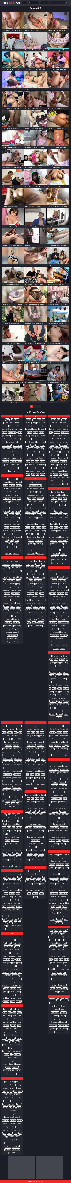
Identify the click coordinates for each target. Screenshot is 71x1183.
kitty (9, 850)
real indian (40, 837)
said (34, 877)
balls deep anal (16, 593)
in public (52, 711)
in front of (65, 695)
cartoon (42, 461)
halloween (59, 590)
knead (14, 850)
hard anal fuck (52, 622)
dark (44, 508)
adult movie (8, 521)
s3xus (31, 871)
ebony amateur (38, 580)
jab (4, 726)
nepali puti (5, 1048)
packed (41, 726)
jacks (14, 726)
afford (11, 540)
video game (54, 912)
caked (39, 419)
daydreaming (30, 524)
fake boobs (52, 442)
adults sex (5, 530)
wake (64, 933)
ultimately (53, 779)
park (32, 774)
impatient (51, 675)
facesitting (65, 429)
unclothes (54, 801)
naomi (20, 1015)
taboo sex (52, 732)
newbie (20, 1073)
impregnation (55, 682)
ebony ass (31, 583)
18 (11, 419)
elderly (40, 612)
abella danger (12, 479)
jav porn (20, 800)
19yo (10, 471)
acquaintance (7, 498)
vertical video (65, 883)
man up (19, 998)
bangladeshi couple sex (12, 632)
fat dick (64, 481)
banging (6, 609)
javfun (12, 803)
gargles (53, 521)
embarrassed (39, 625)
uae (53, 763)
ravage (35, 808)
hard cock (55, 629)
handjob (62, 600)
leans (3, 929)
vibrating (58, 906)
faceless (58, 429)
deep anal (40, 537)
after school (8, 553)
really (34, 856)
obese (17, 1081)
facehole (52, 429)
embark (34, 622)
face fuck (64, 419)
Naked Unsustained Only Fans (11, 108)
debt (27, 530)
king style (13, 830)
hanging (60, 609)
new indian (18, 1064)
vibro (52, 909)
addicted (6, 508)
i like (51, 659)
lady (9, 877)
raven (33, 811)
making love (6, 972)
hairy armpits (62, 580)
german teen (54, 543)
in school (65, 711)
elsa (29, 622)
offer (15, 1091)
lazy (16, 919)
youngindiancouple (63, 1025)
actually (7, 505)
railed (38, 795)
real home (38, 834)
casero (43, 471)
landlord (18, 887)
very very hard (63, 900)
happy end (57, 616)
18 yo (6, 464)
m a (5, 936)
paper (35, 768)
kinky (4, 834)
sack (42, 871)
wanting (66, 946)
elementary (29, 619)
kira (16, 834)
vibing (52, 906)
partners (28, 784)
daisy (34, 498)
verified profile (63, 880)
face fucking (55, 422)
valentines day (59, 864)
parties (35, 781)
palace (35, 755)
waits (59, 933)
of (7, 1091)
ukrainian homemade (63, 772)
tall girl (52, 748)
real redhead (40, 847)
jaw (17, 803)
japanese (16, 745)
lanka (11, 890)
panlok (37, 761)
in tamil (66, 714)
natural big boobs (7, 1022)
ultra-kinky (62, 782)
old (14, 1107)
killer (9, 824)
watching (59, 962)
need (6, 1041)
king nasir (6, 830)
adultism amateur (15, 527)
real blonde (38, 821)
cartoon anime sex (30, 464)
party (38, 784)
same (43, 880)
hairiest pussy (53, 577)
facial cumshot (65, 432)
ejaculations (36, 609)
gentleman (53, 530)
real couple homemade (39, 827)
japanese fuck (17, 758)
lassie (15, 896)
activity (11, 501)
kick (20, 821)
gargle (66, 517)
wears (67, 969)
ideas (64, 666)
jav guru (14, 800)
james (4, 732)
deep (34, 537)
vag (52, 858)
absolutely (12, 485)
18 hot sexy (5, 429)
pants (29, 764)
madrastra (6, 953)
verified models (54, 880)
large (6, 893)
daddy (38, 492)
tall (68, 745)
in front (59, 695)
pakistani (41, 742)
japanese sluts (7, 787)
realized (42, 853)
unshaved (62, 843)
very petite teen (63, 893)
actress (17, 501)
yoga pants (56, 1009)
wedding (59, 988)
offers (6, 1094)
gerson (61, 543)
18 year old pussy (7, 448)
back (20, 570)
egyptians (28, 606)
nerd (4, 1051)
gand (52, 501)
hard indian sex (59, 638)
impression (52, 685)
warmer (59, 953)
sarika (41, 893)
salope (32, 880)
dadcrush (42, 488)
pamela (27, 761)
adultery (7, 527)
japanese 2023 (17, 748)
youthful (53, 1028)
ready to (29, 817)
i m (67, 659)
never (15, 1057)
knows (10, 859)
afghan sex (9, 543)
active (6, 501)
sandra (43, 883)
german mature (65, 537)
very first (58, 887)
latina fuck (18, 906)
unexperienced (64, 827)
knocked (5, 856)
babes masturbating (16, 564)
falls (57, 445)
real (34, 817)
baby (12, 567)
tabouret (59, 732)
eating (41, 574)
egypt (27, 600)
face (59, 419)
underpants (55, 811)
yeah (67, 999)
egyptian (33, 600)
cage (34, 419)
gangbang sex (54, 508)
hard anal (63, 619)
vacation (67, 854)
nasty (9, 1019)
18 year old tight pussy (12, 451)
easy (30, 570)
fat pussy (60, 484)
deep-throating (31, 553)
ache (16, 495)
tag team (65, 732)
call (43, 419)
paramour (41, 768)
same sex (36, 883)
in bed (59, 688)
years (55, 1002)
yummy (65, 1028)
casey (28, 474)
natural (20, 1019)
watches (53, 962)
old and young (12, 1110)
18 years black (5, 458)
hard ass (54, 625)
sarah (43, 890)
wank (66, 940)
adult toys (16, 521)
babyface (18, 567)
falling (52, 445)
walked (67, 936)
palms (38, 758)
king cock (19, 827)
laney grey (5, 890)
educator (41, 596)
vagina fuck (63, 858)
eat (34, 570)
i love (56, 659)
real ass (32, 821)
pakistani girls (29, 748)
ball (18, 583)
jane (20, 732)
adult (18, 517)
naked (19, 1012)
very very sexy (61, 903)
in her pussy (53, 701)
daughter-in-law (33, 521)
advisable (18, 537)
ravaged (41, 808)
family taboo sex (63, 458)
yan (58, 999)
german (65, 530)
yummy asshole (59, 1032)
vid (61, 909)
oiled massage (11, 1104)
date (29, 517)
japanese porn (6, 781)
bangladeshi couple (12, 629)
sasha (35, 896)
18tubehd (12, 464)
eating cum (29, 577)
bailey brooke (11, 580)
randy (33, 805)
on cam (17, 1136)
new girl (12, 1064)
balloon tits (13, 590)
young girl (62, 1015)
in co (61, 691)
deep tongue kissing (32, 550)
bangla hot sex (8, 619)
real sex (29, 850)
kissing (7, 840)
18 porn (5, 432)
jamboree (19, 729)
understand (63, 811)
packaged (34, 726)
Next (39, 406)
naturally (13, 1025)
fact (65, 435)
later (12, 900)
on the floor (8, 1149)
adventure (16, 534)
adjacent (18, 511)
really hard (41, 856)
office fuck (6, 1097)
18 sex (19, 432)
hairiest (65, 574)
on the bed (7, 1146)
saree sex (35, 893)
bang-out (13, 603)
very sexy (53, 896)
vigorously (59, 919)
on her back (16, 1139)
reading (35, 814)
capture (42, 445)
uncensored (53, 788)
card (33, 451)
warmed (53, 953)
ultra (59, 779)
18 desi (6, 426)
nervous (6, 1054)
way (60, 966)
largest (4, 896)
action (19, 498)
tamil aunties (55, 755)
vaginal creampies (56, 861)
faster (63, 477)
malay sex (7, 975)
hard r (65, 642)
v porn (50, 854)
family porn (66, 448)
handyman (52, 609)
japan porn (7, 742)
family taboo (54, 458)
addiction (12, 508)
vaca (55, 854)
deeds (29, 537)
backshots (12, 574)
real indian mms (35, 840)
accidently (16, 492)
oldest (19, 1130)
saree (29, 893)
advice (12, 537)
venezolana (57, 871)
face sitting (63, 422)
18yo (18, 464)
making (7, 969)
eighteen (35, 606)
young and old (55, 1012)
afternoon (16, 553)
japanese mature (8, 774)
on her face (8, 1143)
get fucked (59, 546)
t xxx (61, 726)
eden (36, 593)
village (65, 919)
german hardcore (64, 534)
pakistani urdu (40, 751)
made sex (17, 946)
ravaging (28, 811)
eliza (35, 619)
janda (15, 732)
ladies (4, 877)
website (53, 988)
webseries (54, 985)
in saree (59, 711)
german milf (53, 540)
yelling (60, 1002)
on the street (12, 1152)
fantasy (66, 471)
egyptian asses (41, 600)
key (4, 821)
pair (36, 739)
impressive (59, 685)
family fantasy (57, 448)
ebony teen (39, 590)
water (65, 962)
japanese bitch (6, 755)
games (60, 498)
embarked (40, 622)
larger (18, 893)
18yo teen (14, 468)
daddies (33, 492)
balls (19, 590)
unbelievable (54, 785)
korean (4, 863)
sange (43, 887)
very (52, 887)
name (4, 1015)
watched (66, 959)
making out (13, 972)
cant (28, 445)
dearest (38, 527)
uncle (65, 798)
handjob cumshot (56, 603)
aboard (11, 482)
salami (39, 877)
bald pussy (12, 583)
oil (19, 1097)
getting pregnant (56, 563)
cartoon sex (40, 468)
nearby (4, 1038)
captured (30, 448)
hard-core (56, 648)
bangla (18, 609)
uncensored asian (63, 788)
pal (30, 755)
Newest (25, 3)
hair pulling (53, 574)
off (11, 1091)
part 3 (42, 777)
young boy (55, 1015)
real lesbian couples (31, 843)
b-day (7, 561)
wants (53, 949)
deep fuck (31, 543)
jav (3, 800)
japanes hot (9, 745)
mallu (5, 991)
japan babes (15, 735)
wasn (50, 959)
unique (57, 834)
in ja (57, 704)
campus (42, 432)
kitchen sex (13, 847)
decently (43, 530)
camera (35, 429)
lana (19, 880)
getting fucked (54, 556)
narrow (4, 1019)
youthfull (59, 1028)
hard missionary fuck (56, 642)
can (38, 435)
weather (59, 972)
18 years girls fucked (17, 458)
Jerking (41, 10)
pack (29, 726)
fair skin (59, 439)
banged (13, 606)
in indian (51, 704)
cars (32, 461)
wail (52, 930)
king (14, 827)
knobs (14, 853)
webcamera (63, 982)
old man (20, 1120)
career (42, 451)
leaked (4, 925)
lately (7, 900)
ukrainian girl (52, 772)
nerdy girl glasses (16, 1051)
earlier (27, 564)
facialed (53, 435)
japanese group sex (7, 764)
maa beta (5, 940)
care (38, 451)
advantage (18, 530)
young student (55, 1022)
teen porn (27, 245)
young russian (62, 1019)
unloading (52, 840)
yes (53, 1006)
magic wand (12, 956)
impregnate (55, 678)
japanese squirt (16, 787)
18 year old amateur (12, 442)
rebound (35, 863)
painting (31, 739)
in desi (66, 691)
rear (27, 859)
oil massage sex (16, 1101)
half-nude (52, 590)
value (67, 864)
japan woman (15, 742)
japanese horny (8, 768)
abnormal (5, 482)
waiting (65, 930)
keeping (4, 817)
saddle (32, 874)
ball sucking (16, 587)
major (14, 962)
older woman (13, 1130)
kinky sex (10, 834)
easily (32, 567)
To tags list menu (33, 3)
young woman (53, 1025)
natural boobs (17, 1022)
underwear (52, 814)
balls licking (17, 596)
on (5, 1136)
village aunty (59, 922)
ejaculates (42, 606)
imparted (65, 672)
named (9, 1015)
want (65, 943)
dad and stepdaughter (32, 488)
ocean (3, 1091)
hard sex (64, 645)
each (31, 561)
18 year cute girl (8, 439)
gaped (61, 511)
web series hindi (63, 975)
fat (68, 477)
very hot (53, 890)
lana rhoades (7, 883)
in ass (54, 688)
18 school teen (12, 432)
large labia (11, 893)
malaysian (7, 982)
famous (60, 464)
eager (36, 561)
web (65, 972)
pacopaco (36, 729)
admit (5, 514)
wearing (62, 969)
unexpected (63, 821)
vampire (52, 867)
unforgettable (59, 830)
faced (59, 426)
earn (33, 564)
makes (18, 966)
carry (28, 461)
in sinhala (52, 714)
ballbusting (6, 590)
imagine (59, 669)
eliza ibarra (41, 619)
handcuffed (62, 596)
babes (16, 561)
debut (31, 530)
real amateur (41, 817)
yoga (64, 1006)
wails (56, 930)
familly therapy (63, 445)
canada (29, 439)
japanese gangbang (8, 761)
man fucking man (11, 998)
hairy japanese (62, 583)
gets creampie (64, 550)
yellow (66, 1002)
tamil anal (55, 751)
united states (55, 837)
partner (41, 781)
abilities (20, 479)
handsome (64, 606)
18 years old (6, 461)
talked (65, 742)
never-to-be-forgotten (10, 1061)
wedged (65, 988)
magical (19, 956)
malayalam (6, 978)
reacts (30, 814)
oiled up (5, 1107)
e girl (27, 561)
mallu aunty (12, 991)
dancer (41, 505)
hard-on (62, 648)
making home (15, 969)
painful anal (35, 735)
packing (30, 729)
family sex (54, 455)
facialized (60, 435)
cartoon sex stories (30, 471)
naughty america (6, 1032)
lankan (16, 890)
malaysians (14, 985)
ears (27, 567)
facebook (53, 426)
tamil (57, 748)
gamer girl (53, 498)
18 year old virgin (9, 455)
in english (52, 695)
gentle (66, 527)
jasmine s (19, 797)
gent (61, 527)
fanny (53, 468)
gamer (66, 495)
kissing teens (9, 843)
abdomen (4, 479)
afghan (17, 540)
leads (10, 922)
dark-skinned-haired (31, 514)
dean (33, 527)
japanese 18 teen (7, 748)
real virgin (29, 853)
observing (18, 1085)
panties (43, 761)
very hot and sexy (62, 890)
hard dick (62, 629)
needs (17, 1041)
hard (58, 619)
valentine (52, 864)
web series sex (55, 978)
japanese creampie (7, 758)
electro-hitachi (29, 616)
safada (37, 874)
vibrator (65, 906)
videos (60, 912)
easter (37, 567)
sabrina (37, 871)
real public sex (31, 847)
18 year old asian (6, 445)
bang (18, 600)
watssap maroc (53, 966)
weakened (65, 966)
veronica (52, 883)
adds (12, 511)
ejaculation (28, 609)
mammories (19, 995)
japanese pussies (16, 781)
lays (12, 919)
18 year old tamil (17, 448)
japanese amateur (6, 751)
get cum (52, 546)
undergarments (62, 808)
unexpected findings (59, 824)
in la (68, 704)
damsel (40, 501)
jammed (10, 732)
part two (30, 781)
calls (43, 422)
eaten (36, 574)
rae (27, 795)
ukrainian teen (55, 775)
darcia (38, 508)
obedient (12, 1081)
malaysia (19, 978)
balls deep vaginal (8, 596)
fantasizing (52, 471)
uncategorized (63, 785)
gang (57, 501)
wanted (60, 946)
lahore (5, 880)
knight (4, 853)
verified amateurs (54, 877)
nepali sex (12, 1048)
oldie (4, 1133)
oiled (4, 1104)
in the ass (59, 717)
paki (35, 742)
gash (65, 521)
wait (60, 930)
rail (34, 795)
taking (64, 739)
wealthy (51, 969)
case (38, 471)
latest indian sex (8, 903)
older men (5, 1130)
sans (27, 890)
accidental (6, 488)
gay (58, 524)
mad (5, 943)
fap (51, 474)
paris (27, 774)
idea (66, 662)
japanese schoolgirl (7, 784)
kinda (4, 827)
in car (56, 691)
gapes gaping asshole (56, 514)
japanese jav (6, 771)
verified (62, 874)
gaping (65, 514)
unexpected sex (54, 827)
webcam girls (55, 982)
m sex (13, 936)
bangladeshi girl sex (12, 635)
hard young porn (32, 10)
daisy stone (40, 498)
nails (10, 1012)
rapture (43, 805)
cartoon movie (31, 468)
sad (27, 874)
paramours (29, 771)
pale (40, 755)
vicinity (57, 909)
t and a (55, 726)
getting (63, 553)
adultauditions (7, 524)
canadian (35, 439)
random (28, 805)
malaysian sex (5, 985)
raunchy (30, 808)
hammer (66, 590)
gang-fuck (55, 505)
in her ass (54, 698)
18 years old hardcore (16, 461)
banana (13, 600)
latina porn (7, 909)
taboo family (64, 729)
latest (16, 900)
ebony (30, 580)
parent (36, 771)
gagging (52, 495)
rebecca (38, 859)
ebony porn (31, 590)
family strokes (62, 455)
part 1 (32, 777)
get (66, 543)
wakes (57, 936)
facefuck (65, 426)
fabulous (53, 419)
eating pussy (37, 577)
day (40, 521)
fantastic (60, 471)
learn (8, 929)
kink (19, 830)
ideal (54, 666)
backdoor (5, 574)
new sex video (5, 1073)
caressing (30, 458)
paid (28, 732)
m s (9, 936)
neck (14, 1038)
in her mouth (62, 698)
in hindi (60, 701)
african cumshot (12, 546)
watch (60, 959)
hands (58, 606)
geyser (64, 563)
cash (33, 474)
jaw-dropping (12, 806)
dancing (28, 508)
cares (29, 455)
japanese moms (17, 777)
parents (42, 771)
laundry (19, 916)
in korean (62, 704)
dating (34, 517)
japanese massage (16, 771)
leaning (20, 925)
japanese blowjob (16, 755)
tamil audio (62, 751)
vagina (57, 858)
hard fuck (63, 632)
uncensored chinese (59, 792)
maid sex (18, 959)
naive (14, 1012)
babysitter (14, 570)
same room (29, 883)
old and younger (9, 1117)
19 (19, 468)
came (40, 426)
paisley (40, 739)
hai (62, 570)
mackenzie (18, 940)
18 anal (16, 419)
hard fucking (64, 635)
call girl (28, 422)
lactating (19, 874)
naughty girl (8, 1035)
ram (28, 801)
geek (51, 527)
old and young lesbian (12, 1114)
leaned (14, 925)
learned (14, 929)
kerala (20, 817)
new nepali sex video (8, 1070)
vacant (60, 854)
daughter (40, 517)
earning (38, 564)
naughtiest (9, 1028)
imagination (52, 669)
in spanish (59, 714)
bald (6, 583)
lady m (14, 877)
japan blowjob (7, 739)
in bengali (65, 688)
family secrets (64, 451)
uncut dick (54, 808)
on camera (8, 1139)
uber (57, 763)
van (57, 867)
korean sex (18, 863)
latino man (12, 916)
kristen (10, 866)
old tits (19, 1123)
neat (9, 1038)
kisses (17, 837)
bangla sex (17, 619)
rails (29, 798)
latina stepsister (15, 912)
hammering (60, 593)
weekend (61, 991)
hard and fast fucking (63, 622)
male (20, 985)
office (11, 1094)
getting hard (63, 556)
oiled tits (19, 1104)
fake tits (59, 442)
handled (64, 603)
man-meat (5, 1001)
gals (57, 495)
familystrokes (63, 461)
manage (12, 1001)
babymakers (6, 570)
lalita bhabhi (13, 880)
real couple (29, 827)
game (61, 495)
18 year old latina (17, 445)
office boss (17, 1094)
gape (56, 511)
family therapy (54, 461)
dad (32, 482)
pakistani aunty (31, 745)
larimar (10, 896)
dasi (44, 514)
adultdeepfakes (16, 524)
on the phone (16, 1149)
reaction (43, 811)
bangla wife (16, 622)
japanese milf (17, 774)
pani (33, 761)
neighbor (5, 1044)
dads (42, 495)
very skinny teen (62, 896)
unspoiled (60, 847)
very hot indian (54, 893)
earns (43, 564)
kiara (16, 821)
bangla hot (15, 616)
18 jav (20, 429)
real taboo (35, 850)
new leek (8, 1067)
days (37, 524)
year (51, 1002)
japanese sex (18, 784)
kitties (4, 850)
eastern (43, 567)
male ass (6, 988)
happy (50, 616)
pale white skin (30, 758)
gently (59, 530)
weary (53, 972)
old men (5, 1123)
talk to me (59, 742)
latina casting (11, 906)
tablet (52, 729)
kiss (20, 834)
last (20, 896)
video (66, 909)
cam (30, 426)
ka (5, 814)
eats (44, 577)
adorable (11, 514)
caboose (29, 419)
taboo (57, 729)
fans (58, 468)
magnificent (6, 959)
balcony (18, 580)
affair (7, 540)
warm (58, 949)
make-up (13, 966)
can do (43, 435)
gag (59, 492)
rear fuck (32, 859)
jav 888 (8, 800)
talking (51, 745)
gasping (53, 524)
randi (43, 801)
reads (41, 814)
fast (59, 477)
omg (20, 1133)
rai (30, 795)
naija (10, 1009)
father (65, 484)
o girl (6, 1081)
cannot (38, 442)
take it (56, 735)
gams (65, 498)
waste (55, 959)
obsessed (5, 1088)
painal (42, 732)
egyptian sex (41, 603)
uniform (51, 834)
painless (42, 735)
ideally (58, 666)
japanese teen (5, 790)
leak (20, 922)
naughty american (17, 1032)
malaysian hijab (16, 982)
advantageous (8, 534)
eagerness (42, 561)
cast (38, 474)
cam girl (35, 426)
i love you (61, 659)
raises (41, 798)
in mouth (64, 707)
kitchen (16, 843)
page (42, 729)
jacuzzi (19, 726)
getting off (63, 559)
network (10, 1057)
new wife (14, 1073)
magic (5, 956)
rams (38, 801)
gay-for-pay (64, 524)
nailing (4, 1012)
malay (19, 972)
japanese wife (5, 797)
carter (37, 461)
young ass (63, 1012)
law (4, 919)
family (50, 448)
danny (33, 508)
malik (18, 988)
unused (66, 847)
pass (35, 787)
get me (65, 546)
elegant (36, 616)
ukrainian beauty (64, 769)
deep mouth (40, 546)
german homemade (54, 537)
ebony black (39, 583)
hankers (66, 609)
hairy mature (55, 587)
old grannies (5, 1120)
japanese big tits (18, 751)
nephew (19, 1048)
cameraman (42, 429)
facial (50, 432)
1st (14, 471)
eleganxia (43, 616)
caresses (40, 455)
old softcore (12, 1123)
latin (19, 903)
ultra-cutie (55, 782)
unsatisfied (65, 840)
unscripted (55, 843)
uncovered (52, 805)
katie (9, 814)
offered (20, 1091)
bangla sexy (8, 622)
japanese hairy (18, 764)
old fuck (17, 1117)
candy (27, 442)
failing (53, 439)
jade (3, 729)
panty (34, 764)
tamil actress (64, 748)
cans (44, 442)
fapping (56, 474)
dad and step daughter (35, 485)
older (17, 1127)
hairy (66, 577)
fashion (66, 474)
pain (38, 732)
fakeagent (65, 442)
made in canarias (8, 946)
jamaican (12, 729)
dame (30, 501)
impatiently (58, 675)
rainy (37, 798)
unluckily (59, 840)
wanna (59, 943)
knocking (18, 856)
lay (7, 919)
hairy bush (54, 583)
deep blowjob (39, 540)
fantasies (63, 468)
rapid (38, 805)
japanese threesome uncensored (12, 793)
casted (42, 474)
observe (12, 1085)
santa (31, 890)
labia (9, 874)
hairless (61, 577)
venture (56, 874)
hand (66, 593)
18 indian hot (13, 429)
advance (12, 530)
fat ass (53, 481)
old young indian (10, 1127)
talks (64, 745)
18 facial (12, 426)
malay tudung (15, 975)
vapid (66, 867)
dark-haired (35, 511)
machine (12, 940)
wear (56, 969)
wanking (54, 943)
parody (43, 774)
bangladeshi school (12, 638)
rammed (33, 801)
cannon (33, 442)
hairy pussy (63, 587)
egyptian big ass (31, 603)
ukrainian (65, 766)
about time (18, 482)
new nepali (15, 1067)
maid (12, 959)
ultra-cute (64, 779)
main (4, 962)
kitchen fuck (6, 847)
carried (41, 458)
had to (58, 570)
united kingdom (64, 834)
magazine (17, 953)
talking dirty (57, 745)
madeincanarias (9, 949)
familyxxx (53, 464)
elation (30, 612)
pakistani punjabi (31, 751)
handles (53, 606)
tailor (51, 735)
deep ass (31, 540)
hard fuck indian (55, 635)
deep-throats (40, 553)
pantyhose (29, 768)
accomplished (9, 495)
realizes (29, 856)
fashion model (52, 477)
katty (14, 814)
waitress (54, 933)
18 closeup (17, 422)
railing (43, 795)
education (34, 596)
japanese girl (18, 761)
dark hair (28, 511)
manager (19, 1001)
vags (64, 861)
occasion (19, 1088)
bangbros (6, 606)
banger (18, 606)
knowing (5, 859)
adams (12, 505)
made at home (16, 943)
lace (13, 874)
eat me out (39, 570)
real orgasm (41, 843)
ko (15, 859)
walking (52, 940)
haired (59, 574)
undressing (55, 821)
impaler (59, 672)
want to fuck (53, 946)
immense (66, 669)
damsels (30, 505)
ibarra (57, 662)
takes (60, 739)
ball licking (8, 587)
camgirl (29, 432)
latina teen (5, 916)
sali (44, 877)
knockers (12, 856)
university (63, 837)
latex (15, 903)
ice (61, 662)
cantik (32, 445)
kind (19, 824)
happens (65, 612)
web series (53, 975)
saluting (38, 880)
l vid (4, 874)
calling (38, 422)
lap (21, 890)
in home (66, 701)
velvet (51, 871)
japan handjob (16, 739)
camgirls (35, 432)
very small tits (54, 900)
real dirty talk (31, 830)
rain (33, 798)
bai (4, 580)
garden (60, 517)
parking (37, 774)
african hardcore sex (8, 550)
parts (33, 784)
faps (61, 474)
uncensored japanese (56, 798)
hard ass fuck (62, 625)
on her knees (16, 1143)
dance (35, 505)
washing (64, 956)
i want (52, 662)
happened (58, 612)
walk (62, 936)
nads (5, 1009)
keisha (15, 817)
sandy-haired (37, 887)
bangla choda (8, 612)
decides (35, 534)
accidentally (8, 492)
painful (28, 735)
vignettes (52, 919)
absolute (5, 485)
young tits (63, 1022)
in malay (58, 707)
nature (19, 1025)
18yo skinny (7, 468)
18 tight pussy (6, 435)
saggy (43, 874)
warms (65, 953)
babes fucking (6, 564)
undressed (55, 817)
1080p (7, 419)
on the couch (16, 1146)
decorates (41, 534)
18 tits (13, 435)
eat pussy (30, 574)
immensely (52, 672)
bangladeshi (17, 625)
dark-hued (42, 511)
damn (35, 501)
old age (19, 1107)
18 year (19, 435)
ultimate (63, 775)
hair (66, 570)
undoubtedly (65, 814)
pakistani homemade (40, 748)
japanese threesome (17, 790)
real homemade (32, 837)
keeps (9, 817)
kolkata (19, 859)
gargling (60, 521)
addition (19, 508)
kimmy (14, 824)
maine (9, 962)
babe (12, 561)
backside (19, 574)
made (9, 943)
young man (54, 1019)
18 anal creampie (8, 422)
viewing (62, 916)
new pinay (18, 1070)
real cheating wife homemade (35, 824)
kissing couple (14, 840)
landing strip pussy (9, 887)
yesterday (58, 1006)
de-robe (28, 527)
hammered (52, 593)
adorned (18, 514)
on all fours (11, 1136)
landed (18, 883)
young (62, 1009)
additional (6, 511)
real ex (32, 834)
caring (36, 458)
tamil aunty (63, 755)
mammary (11, 995)
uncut (59, 805)
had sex (52, 570)
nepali (11, 1044)
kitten (20, 847)
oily (10, 1107)
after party (18, 550)
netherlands (17, 1054)
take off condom (64, 735)
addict (17, 505)
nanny (14, 1015)
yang (62, 999)
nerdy (8, 1051)
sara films (37, 890)
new (18, 1061)
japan (8, 735)
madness (17, 949)
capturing (37, 448)
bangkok (12, 609)
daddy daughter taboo (33, 495)
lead (20, 919)
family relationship (54, 451)
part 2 (37, 777)
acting (13, 498)
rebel (44, 859)
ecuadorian (30, 593)
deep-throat (41, 550)
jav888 (7, 803)
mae (12, 953)
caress (34, 455)
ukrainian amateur (53, 769)
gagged (64, 492)
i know (65, 656)
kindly (9, 827)
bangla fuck (16, 612)
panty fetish (40, 764)
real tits (42, 850)
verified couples (64, 877)
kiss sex (7, 837)
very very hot (52, 903)
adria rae (12, 517)
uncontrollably (62, 801)
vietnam (51, 916)
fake (64, 439)
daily (29, 498)
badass (15, 577)
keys (8, 821)
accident (19, 485)
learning (20, 929)
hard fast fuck (55, 632)
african (16, 543)
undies (58, 814)
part (28, 777)
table (65, 726)
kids (5, 824)
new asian (5, 1064)
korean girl (11, 863)
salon (27, 880)
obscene (5, 1085)
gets (58, 550)
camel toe (28, 429)
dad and (37, 482)
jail (7, 729)
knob (9, 853)
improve (67, 685)
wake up (51, 936)
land (14, 883)
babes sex (6, 567)
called (33, 422)
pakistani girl (40, 745)
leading (5, 922)
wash (59, 956)
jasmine (13, 797)
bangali (19, 603)
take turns (53, 739)
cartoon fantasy (41, 464)
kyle (20, 866)
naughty (16, 1028)
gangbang (62, 505)
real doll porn (40, 830)
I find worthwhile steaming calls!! (34, 30)
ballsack (7, 600)
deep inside (39, 543)
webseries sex (62, 985)
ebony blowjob (32, 587)
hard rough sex (55, 645)
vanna (61, 867)
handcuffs (55, 600)
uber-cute (63, 763)
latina (4, 906)
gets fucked (56, 553)
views (67, 916)
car (42, 448)
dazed (42, 524)
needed (12, 1041)
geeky (56, 527)
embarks (31, 625)
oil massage (7, 1101)
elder (35, 612)
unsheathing (52, 847)
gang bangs (64, 501)
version (58, 883)
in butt (51, 691)
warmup (53, 956)
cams (27, 435)
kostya (5, 866)
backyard (5, 577)
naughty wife (16, 1035)
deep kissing (31, 546)
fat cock (59, 481)
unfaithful (51, 830)
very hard (64, 887)
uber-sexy (52, 766)
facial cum (56, 432)
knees (19, 850)
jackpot (9, 726)
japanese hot (17, 768)
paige (33, 732)
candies (42, 439)
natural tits (6, 1025)
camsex (33, 435)
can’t (37, 445)
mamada (4, 995)
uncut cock (65, 805)
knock (19, 853)
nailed (18, 1009)
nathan (14, 1019)
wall (57, 940)
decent (37, 530)
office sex (14, 1097)
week (55, 991)
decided (29, 534)
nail (14, 1009)
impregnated (63, 678)
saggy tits (28, 877)
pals (43, 758)
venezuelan (65, 871)
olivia (15, 1133)
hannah (52, 612)
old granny (13, 1120)
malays (12, 978)
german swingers (63, 540)
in (50, 688)
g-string (54, 492)
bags (20, 577)
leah (15, 922)
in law (52, 707)
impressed (63, 682)
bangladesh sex (8, 625)
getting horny (55, 559)
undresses (62, 817)
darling (39, 514)
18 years (17, 455)
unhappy (67, 830)
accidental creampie (16, 488)
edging (41, 593)
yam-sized (52, 999)
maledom (13, 988)
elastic (43, 609)
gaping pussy (53, 517)
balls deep (7, 593)
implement (66, 675)
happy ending (65, 616)
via (68, 903)
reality (35, 853)
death (43, 527)
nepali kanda (18, 1044)
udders (59, 766)
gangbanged (63, 508)
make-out (6, 966)
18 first (18, 426)
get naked (52, 550)
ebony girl (40, 587)
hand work (55, 596)
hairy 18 (55, 580)
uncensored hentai (59, 795)
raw (38, 811)
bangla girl (8, 616)
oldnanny (10, 1133)
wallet (61, 940)
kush (15, 866)
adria (6, 517)
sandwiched (28, 887)
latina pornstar (15, 909)
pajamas (30, 742)
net (11, 1054)
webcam (64, 978)
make (19, 962)
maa (19, 936)
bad (10, 577)
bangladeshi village (12, 642)
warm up (64, 949)
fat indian (53, 484)
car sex (28, 451)
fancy (65, 464)
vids (66, 912)
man (4, 998)
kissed (12, 837)
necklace (19, 1038)
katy (18, 814)
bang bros (5, 603)
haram (53, 619)
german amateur (54, 534)
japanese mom (7, 777)
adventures (6, 537)
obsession (12, 1088)
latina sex (7, 912)
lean (9, 925)
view (56, 916)
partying (43, 784)
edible (28, 596)
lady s (19, 877)
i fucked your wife (57, 656)
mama (18, 991)
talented (53, 742)
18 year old (17, 439)
